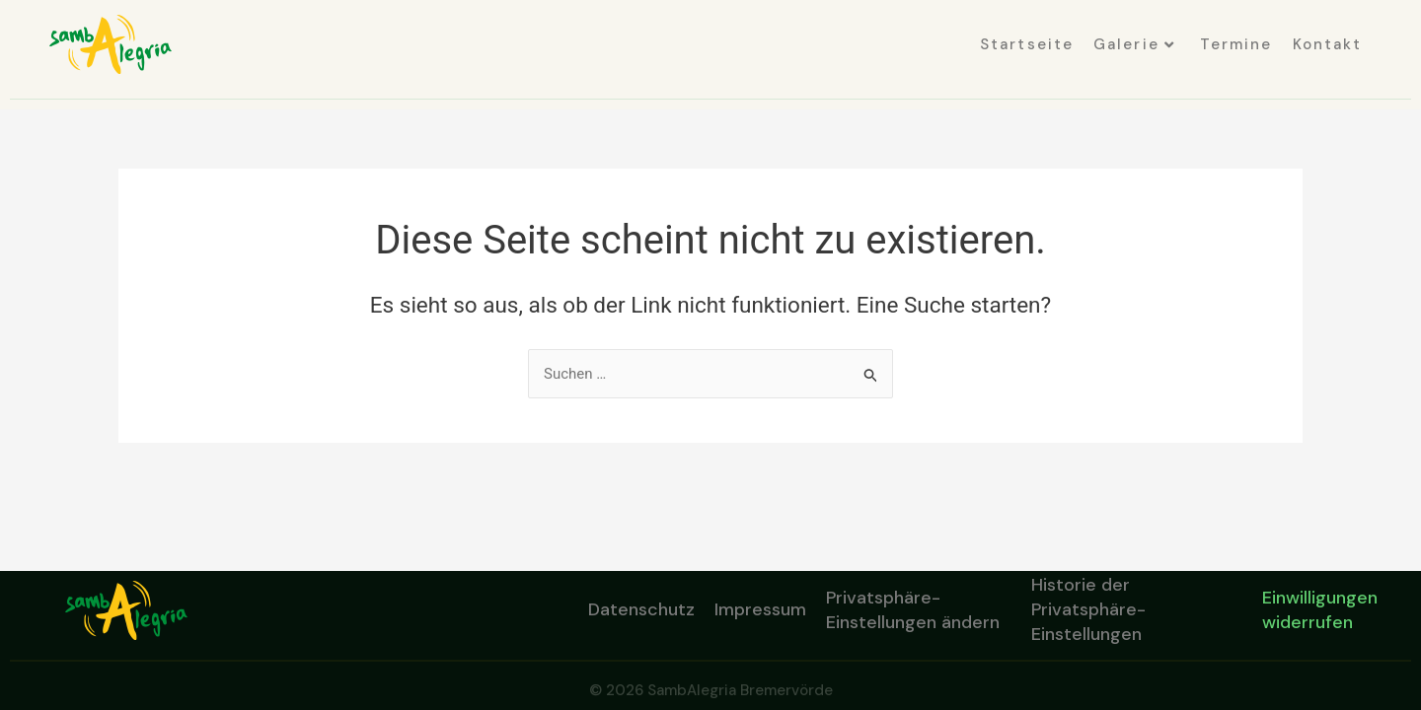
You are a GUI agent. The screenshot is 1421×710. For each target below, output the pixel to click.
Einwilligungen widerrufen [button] (1320, 610)
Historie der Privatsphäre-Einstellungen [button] (1088, 610)
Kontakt (1328, 44)
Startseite (1027, 44)
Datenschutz (641, 609)
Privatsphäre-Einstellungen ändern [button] (913, 610)
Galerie (1134, 44)
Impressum (760, 609)
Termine (1236, 44)
